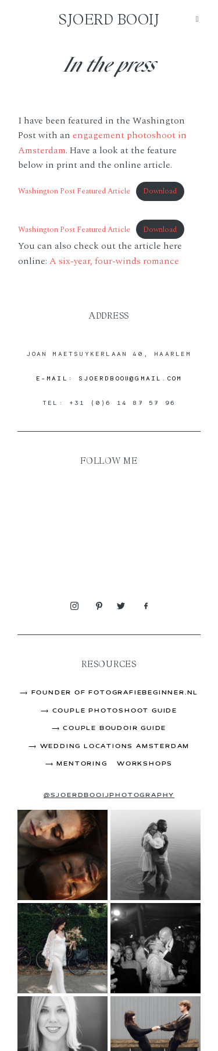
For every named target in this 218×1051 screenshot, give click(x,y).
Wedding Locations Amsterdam (115, 746)
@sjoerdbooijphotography (109, 795)
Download (160, 191)
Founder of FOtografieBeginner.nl (115, 693)
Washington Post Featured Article (74, 191)
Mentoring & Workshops (114, 764)
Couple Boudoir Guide (114, 728)
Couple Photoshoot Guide (114, 711)
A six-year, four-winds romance (114, 261)
